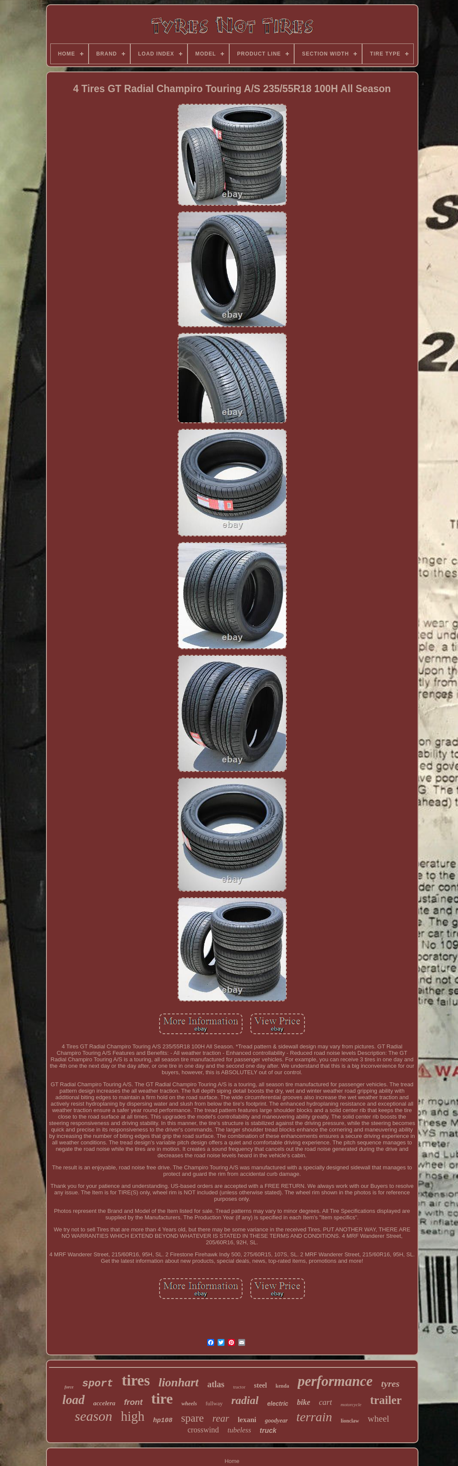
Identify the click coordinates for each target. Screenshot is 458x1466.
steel (260, 1385)
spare (192, 1418)
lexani (247, 1420)
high (132, 1416)
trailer (385, 1400)
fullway (214, 1403)
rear (220, 1418)
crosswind (203, 1430)
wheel (378, 1418)
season (93, 1416)
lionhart (179, 1382)
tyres (390, 1383)
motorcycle (351, 1404)
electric (277, 1403)
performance (335, 1381)
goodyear (276, 1420)
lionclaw (350, 1421)
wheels (189, 1403)
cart (325, 1402)
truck (268, 1430)
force (69, 1387)
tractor (239, 1386)
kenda (282, 1386)
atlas (215, 1384)
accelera (104, 1403)
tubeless (239, 1430)
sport (97, 1383)
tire (162, 1399)
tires (136, 1380)
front (133, 1402)
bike (303, 1402)
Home (232, 1461)
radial (245, 1400)
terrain (314, 1417)
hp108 (162, 1420)
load (73, 1400)
